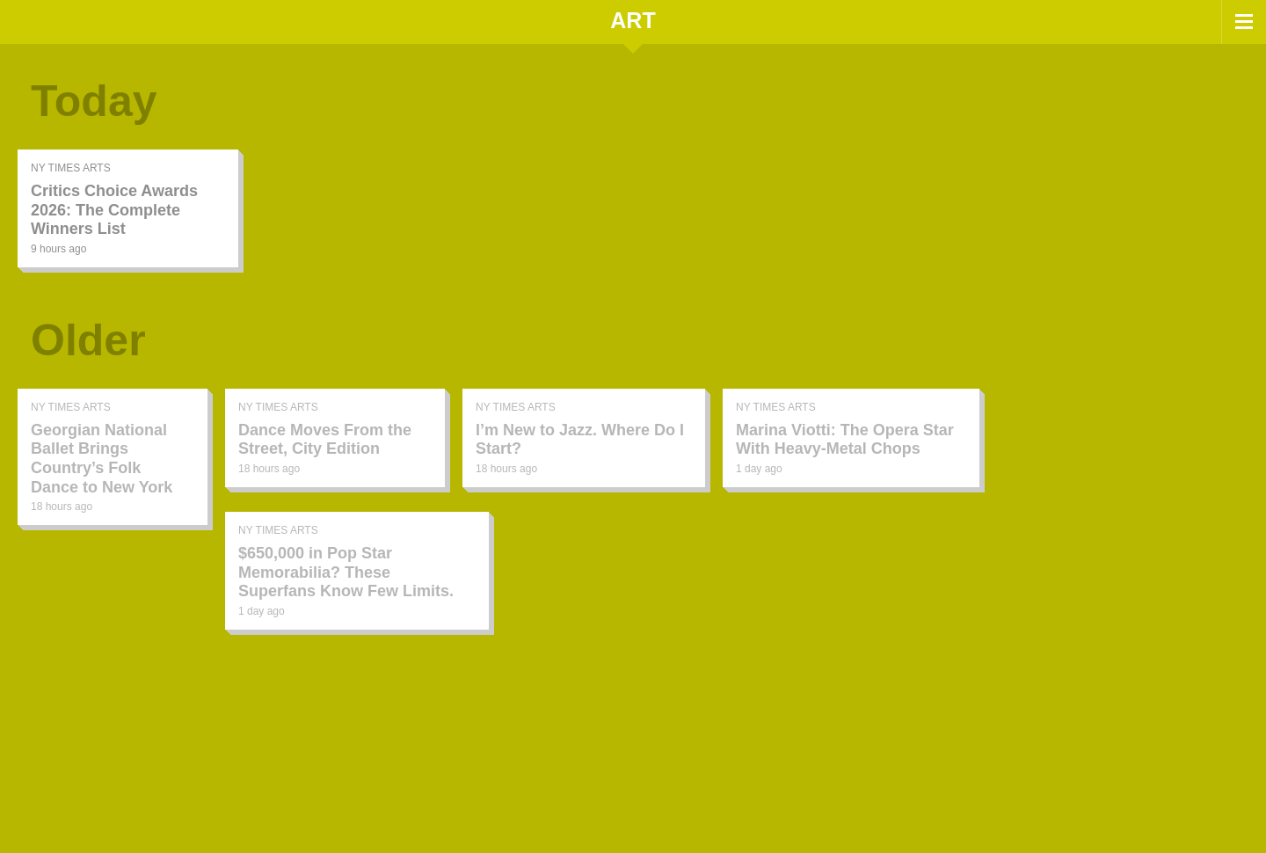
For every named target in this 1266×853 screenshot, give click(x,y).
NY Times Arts (71, 168)
